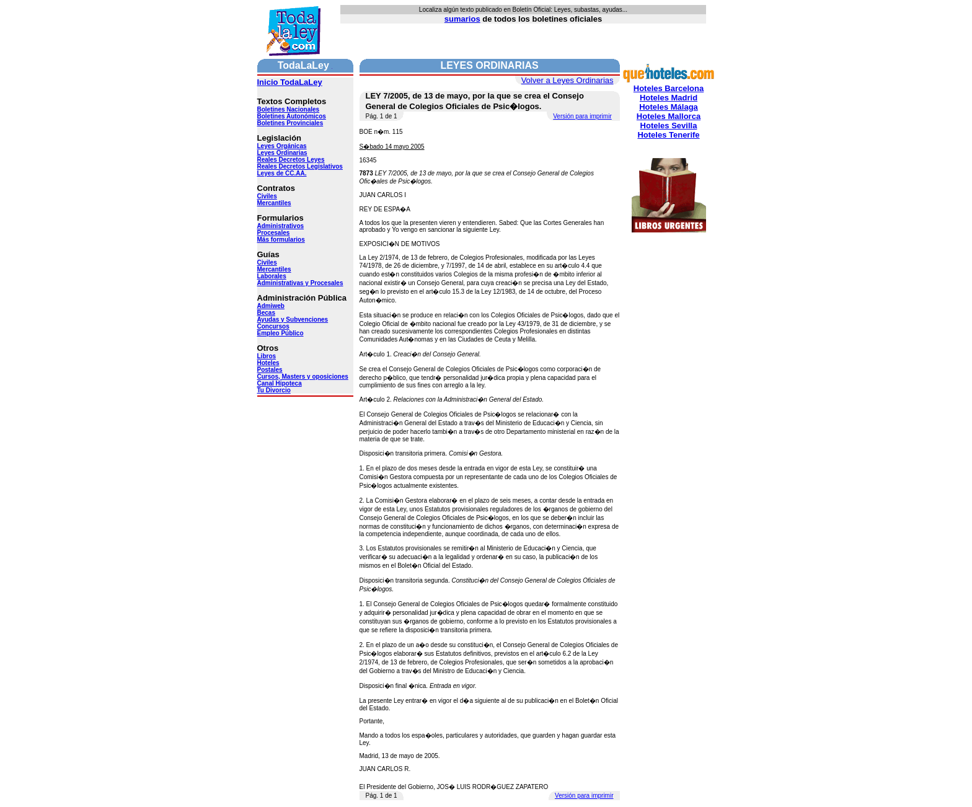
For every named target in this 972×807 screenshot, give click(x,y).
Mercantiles (274, 203)
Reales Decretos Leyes (291, 159)
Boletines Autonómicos (291, 116)
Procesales (273, 232)
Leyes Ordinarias (282, 152)
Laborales (271, 276)
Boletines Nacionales (288, 109)
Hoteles (268, 362)
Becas (266, 312)
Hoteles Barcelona (669, 88)
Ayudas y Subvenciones (293, 319)
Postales (270, 369)
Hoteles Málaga (668, 107)
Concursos (273, 326)
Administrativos (280, 226)
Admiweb (271, 305)
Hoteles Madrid (668, 97)
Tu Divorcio (274, 390)
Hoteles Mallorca (668, 116)
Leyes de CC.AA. (282, 173)
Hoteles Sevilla (668, 125)
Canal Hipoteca (279, 383)
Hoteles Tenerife (668, 134)
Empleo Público (280, 333)
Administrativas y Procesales (300, 283)
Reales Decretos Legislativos (300, 166)
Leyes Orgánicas (282, 146)
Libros (266, 356)
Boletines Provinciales (290, 123)
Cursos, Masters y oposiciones (302, 376)
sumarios (462, 19)
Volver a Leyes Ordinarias (567, 80)
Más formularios (281, 239)
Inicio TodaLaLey (289, 82)
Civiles (267, 196)
